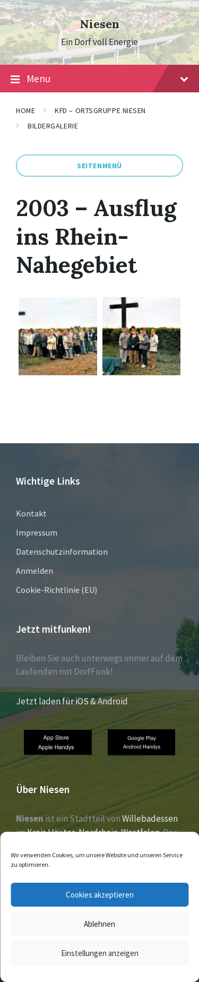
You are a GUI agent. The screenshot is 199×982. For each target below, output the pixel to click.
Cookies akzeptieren (100, 895)
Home (25, 110)
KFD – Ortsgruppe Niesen (100, 110)
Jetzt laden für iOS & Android (72, 701)
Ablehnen (99, 924)
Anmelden (34, 570)
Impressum (36, 532)
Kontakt (31, 513)
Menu (99, 79)
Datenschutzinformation (62, 551)
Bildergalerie (53, 126)
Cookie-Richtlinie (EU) (56, 589)
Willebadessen (150, 818)
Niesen (99, 24)
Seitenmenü (99, 165)
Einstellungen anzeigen (100, 953)
